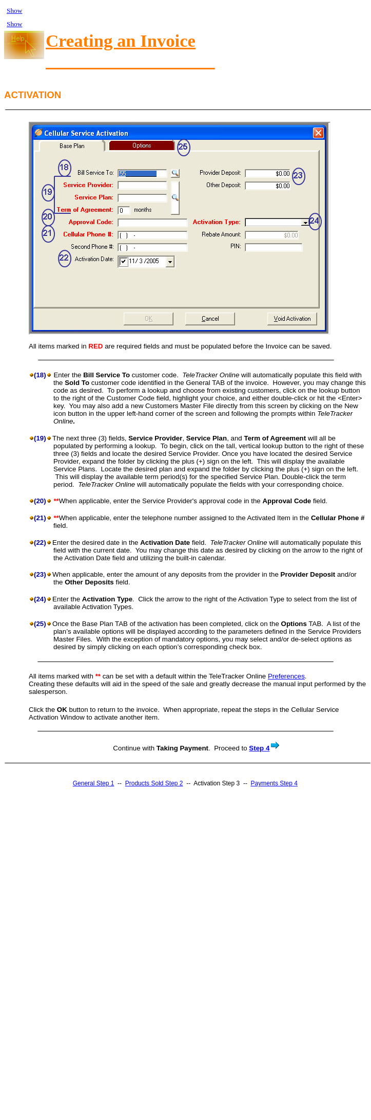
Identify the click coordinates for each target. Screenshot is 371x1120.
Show (14, 10)
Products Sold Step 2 (154, 783)
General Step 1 (93, 783)
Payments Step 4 (274, 783)
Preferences (286, 676)
